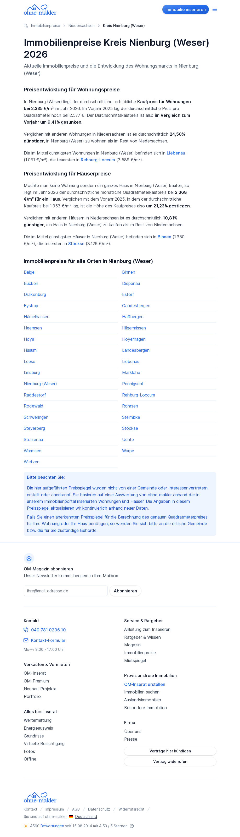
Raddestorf (35, 395)
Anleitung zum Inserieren (147, 629)
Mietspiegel (135, 660)
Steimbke (131, 417)
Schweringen (36, 417)
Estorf (128, 294)
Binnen (164, 236)
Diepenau (131, 283)
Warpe (128, 450)
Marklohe (131, 372)
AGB (76, 809)
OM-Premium (36, 681)
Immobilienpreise (140, 652)
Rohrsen (130, 406)
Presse (130, 739)
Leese (29, 361)
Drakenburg (35, 294)
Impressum (54, 809)
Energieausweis (38, 728)
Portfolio (32, 696)
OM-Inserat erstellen (144, 684)
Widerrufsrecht (131, 809)
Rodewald (33, 406)
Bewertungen (52, 826)
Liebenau (176, 153)
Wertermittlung (38, 720)
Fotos (29, 751)
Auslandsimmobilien (142, 699)
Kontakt (30, 809)
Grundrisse (34, 736)
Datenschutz (99, 809)
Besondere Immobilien (145, 707)
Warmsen (32, 450)
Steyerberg (34, 428)
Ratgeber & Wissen (142, 637)
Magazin (132, 644)
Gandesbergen (136, 305)
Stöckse (76, 243)
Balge (29, 272)
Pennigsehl (132, 383)
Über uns (132, 731)
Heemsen (33, 328)
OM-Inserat (35, 673)
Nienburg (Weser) (40, 383)
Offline (30, 759)
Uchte (128, 439)
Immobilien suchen (141, 692)
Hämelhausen (36, 316)
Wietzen (31, 461)
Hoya (29, 339)
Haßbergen (133, 316)
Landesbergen (136, 350)
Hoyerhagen (134, 339)
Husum (30, 350)
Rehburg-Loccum (98, 159)
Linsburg (32, 372)
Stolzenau (33, 439)
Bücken (31, 283)
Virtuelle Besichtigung (44, 743)
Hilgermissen (134, 328)
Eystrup (31, 305)
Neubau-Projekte (40, 688)
